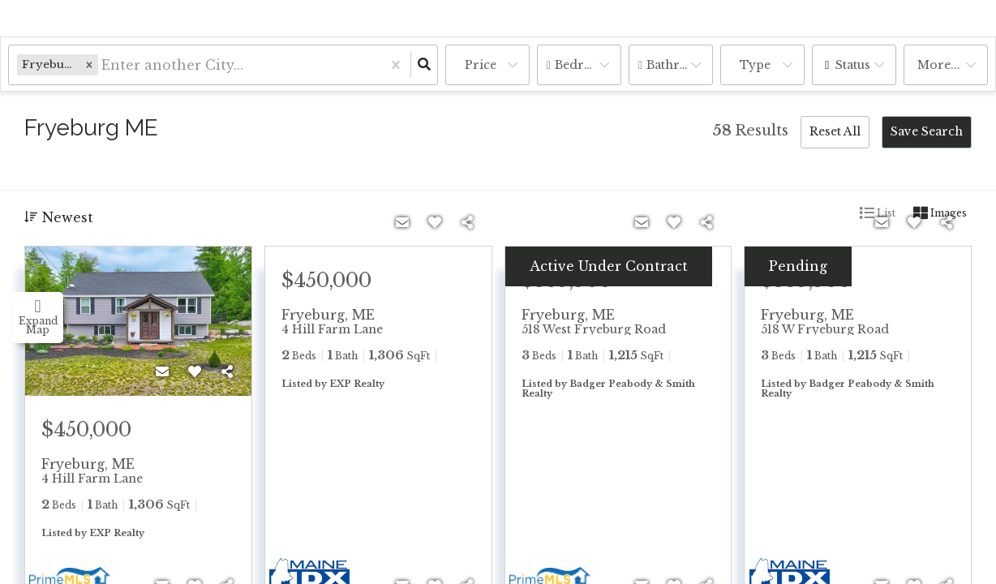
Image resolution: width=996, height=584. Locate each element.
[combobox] (103, 65)
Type (755, 65)
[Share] (227, 371)
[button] (89, 64)
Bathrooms (679, 65)
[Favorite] (194, 371)
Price (480, 65)
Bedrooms (586, 65)
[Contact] (162, 371)
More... (938, 65)
